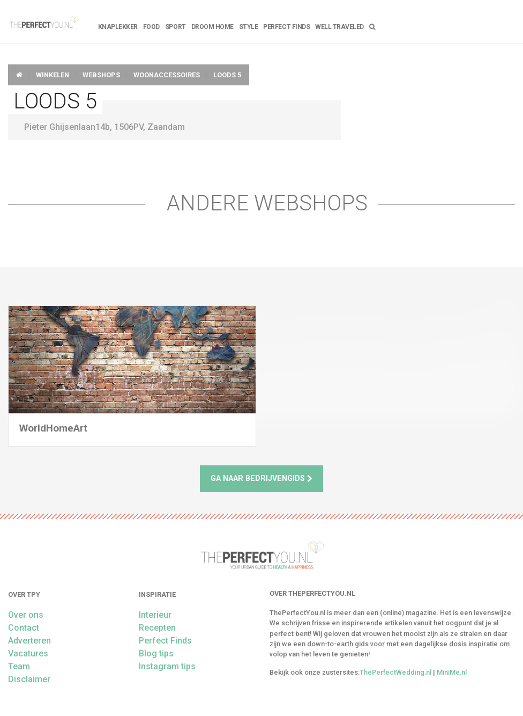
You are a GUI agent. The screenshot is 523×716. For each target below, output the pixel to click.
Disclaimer (29, 679)
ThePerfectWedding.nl (395, 672)
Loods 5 (227, 75)
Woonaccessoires (166, 75)
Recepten (157, 628)
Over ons (25, 615)
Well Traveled (339, 27)
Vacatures (28, 653)
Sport (175, 27)
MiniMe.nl (452, 672)
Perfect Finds (286, 27)
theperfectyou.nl (43, 21)
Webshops (101, 75)
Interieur (155, 615)
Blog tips (156, 653)
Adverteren (29, 640)
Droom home (212, 27)
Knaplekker (118, 27)
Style (248, 27)
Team (19, 666)
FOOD (151, 27)
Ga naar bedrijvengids (261, 478)
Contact (23, 628)
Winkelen (52, 75)
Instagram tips (167, 666)
